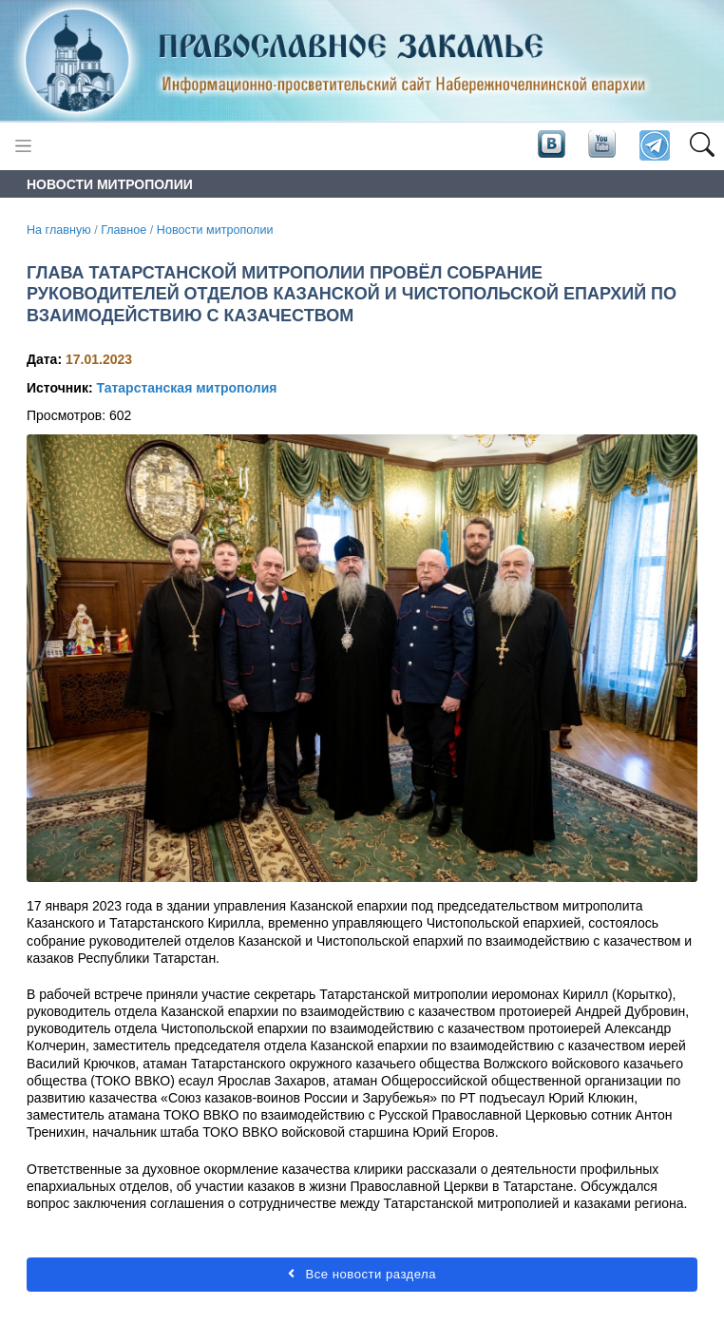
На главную (59, 230)
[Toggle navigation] (23, 146)
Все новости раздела (362, 1274)
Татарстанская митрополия (186, 387)
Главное (123, 230)
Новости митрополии (215, 230)
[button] (701, 146)
